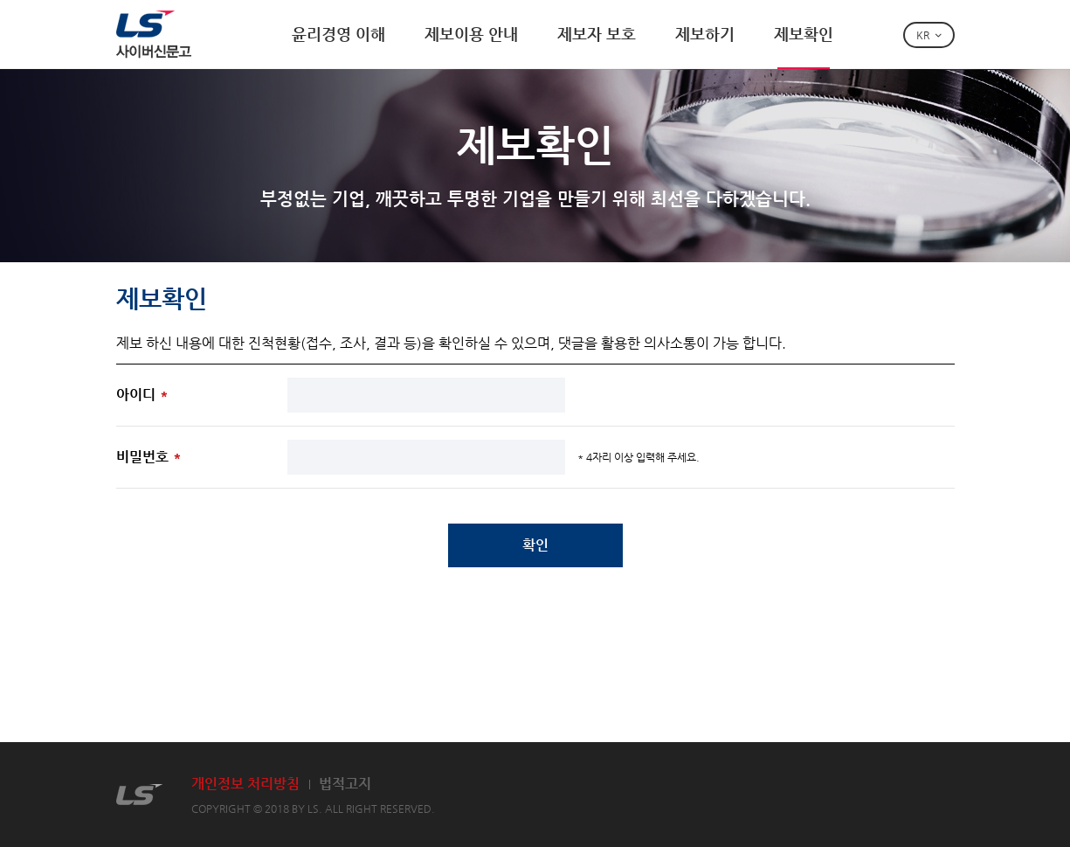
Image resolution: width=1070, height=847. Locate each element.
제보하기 (705, 33)
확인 (535, 545)
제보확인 (803, 33)
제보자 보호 (596, 33)
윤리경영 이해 (338, 33)
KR (922, 35)
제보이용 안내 (471, 33)
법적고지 (345, 783)
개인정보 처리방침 (245, 783)
